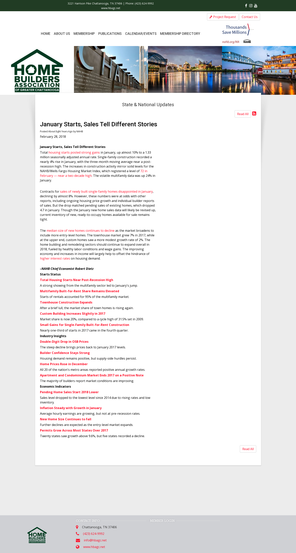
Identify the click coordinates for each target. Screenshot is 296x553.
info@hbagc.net (95, 540)
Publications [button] (110, 34)
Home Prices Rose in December (64, 364)
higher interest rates (55, 258)
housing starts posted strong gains (74, 152)
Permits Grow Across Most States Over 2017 (74, 430)
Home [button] (45, 34)
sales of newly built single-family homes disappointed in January (106, 191)
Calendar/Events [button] (141, 34)
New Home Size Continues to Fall (65, 419)
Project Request (222, 17)
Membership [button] (84, 34)
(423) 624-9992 (144, 3)
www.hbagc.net (110, 8)
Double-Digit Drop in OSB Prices (64, 341)
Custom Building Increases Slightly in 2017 (72, 313)
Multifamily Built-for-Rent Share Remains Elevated (79, 291)
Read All (243, 114)
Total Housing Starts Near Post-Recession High (76, 280)
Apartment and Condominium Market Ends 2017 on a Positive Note (92, 375)
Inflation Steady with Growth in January (71, 408)
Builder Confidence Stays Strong (65, 353)
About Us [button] (62, 34)
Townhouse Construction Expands (66, 302)
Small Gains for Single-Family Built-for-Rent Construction (84, 325)
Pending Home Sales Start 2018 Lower (69, 392)
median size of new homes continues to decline (80, 230)
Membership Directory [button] (180, 34)
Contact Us (250, 17)
